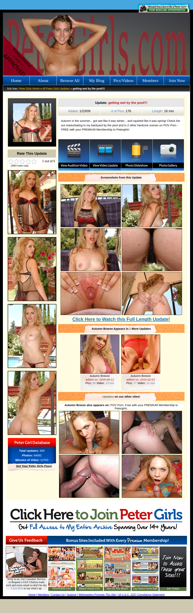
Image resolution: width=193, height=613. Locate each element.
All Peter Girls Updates (56, 88)
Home (16, 80)
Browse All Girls (70, 81)
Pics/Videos (123, 80)
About (43, 80)
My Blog (96, 80)
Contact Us (58, 594)
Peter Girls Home (29, 88)
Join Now (177, 80)
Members (150, 80)
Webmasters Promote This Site (97, 594)
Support (71, 594)
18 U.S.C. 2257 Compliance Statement (141, 594)
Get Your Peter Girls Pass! (34, 466)
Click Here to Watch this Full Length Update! (121, 319)
